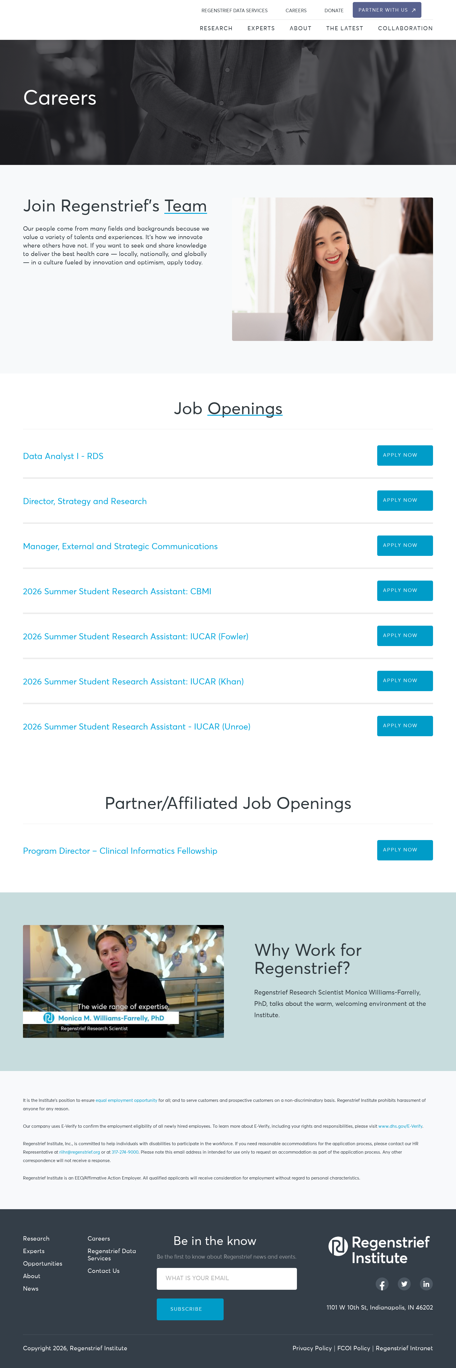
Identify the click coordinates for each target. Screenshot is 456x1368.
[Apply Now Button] (405, 455)
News (30, 1289)
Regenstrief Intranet (404, 1349)
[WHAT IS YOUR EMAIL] (227, 1279)
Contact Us (104, 1271)
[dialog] (429, 10)
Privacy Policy (312, 1349)
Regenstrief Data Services (235, 10)
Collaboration (405, 28)
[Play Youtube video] (123, 981)
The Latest (345, 28)
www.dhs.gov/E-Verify (400, 1126)
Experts (261, 28)
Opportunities (42, 1264)
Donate (334, 10)
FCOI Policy (353, 1349)
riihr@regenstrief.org (79, 1152)
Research (216, 28)
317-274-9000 (125, 1152)
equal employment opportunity (126, 1100)
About (301, 28)
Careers (296, 10)
